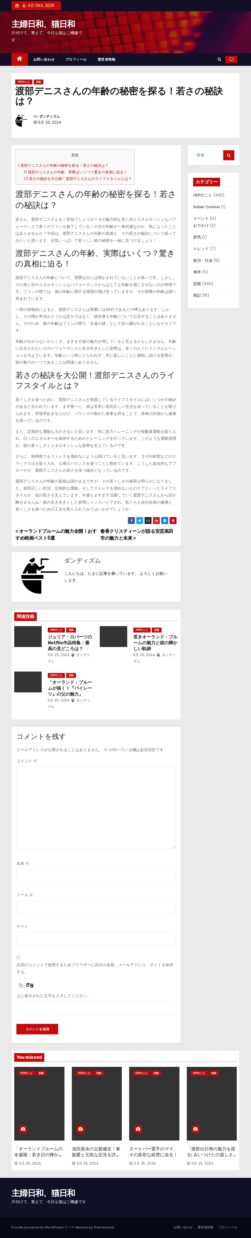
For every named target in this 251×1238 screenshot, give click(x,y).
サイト (22, 926)
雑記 (197, 295)
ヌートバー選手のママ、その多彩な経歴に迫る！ (153, 1151)
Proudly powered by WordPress (37, 1227)
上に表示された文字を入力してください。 (53, 996)
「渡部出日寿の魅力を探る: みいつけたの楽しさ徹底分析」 (211, 1154)
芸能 (38, 82)
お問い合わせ (44, 59)
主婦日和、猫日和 (43, 24)
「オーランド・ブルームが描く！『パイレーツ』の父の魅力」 (70, 688)
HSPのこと (24, 82)
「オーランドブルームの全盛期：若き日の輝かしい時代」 (38, 1154)
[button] (219, 59)
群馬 (197, 237)
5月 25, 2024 (59, 654)
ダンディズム (49, 116)
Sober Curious (206, 207)
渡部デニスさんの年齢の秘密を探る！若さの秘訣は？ (63, 165)
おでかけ (201, 225)
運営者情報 (106, 59)
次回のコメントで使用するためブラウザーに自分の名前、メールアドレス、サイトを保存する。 (94, 968)
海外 (197, 272)
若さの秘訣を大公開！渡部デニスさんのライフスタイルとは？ (78, 178)
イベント (201, 218)
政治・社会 (203, 260)
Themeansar (104, 1227)
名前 (22, 863)
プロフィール (76, 59)
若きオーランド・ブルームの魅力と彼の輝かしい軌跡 (155, 642)
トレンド (201, 248)
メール (24, 895)
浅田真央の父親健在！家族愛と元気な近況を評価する (96, 1154)
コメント (26, 761)
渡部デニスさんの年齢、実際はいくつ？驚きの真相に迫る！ (75, 172)
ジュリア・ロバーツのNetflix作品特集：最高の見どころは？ (70, 642)
